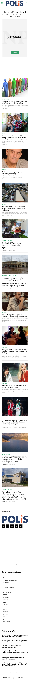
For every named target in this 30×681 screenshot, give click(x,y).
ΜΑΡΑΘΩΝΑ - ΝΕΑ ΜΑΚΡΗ (9, 275)
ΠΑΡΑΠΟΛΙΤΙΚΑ (6, 99)
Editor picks (6, 454)
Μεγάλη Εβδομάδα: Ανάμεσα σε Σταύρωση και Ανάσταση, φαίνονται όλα (14, 316)
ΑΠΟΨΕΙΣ (4, 169)
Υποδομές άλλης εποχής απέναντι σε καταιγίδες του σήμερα (13, 245)
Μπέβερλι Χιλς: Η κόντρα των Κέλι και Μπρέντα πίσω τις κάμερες (14, 386)
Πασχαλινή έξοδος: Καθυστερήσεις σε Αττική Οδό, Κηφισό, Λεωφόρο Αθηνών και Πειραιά (14, 208)
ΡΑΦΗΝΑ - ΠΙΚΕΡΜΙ (7, 240)
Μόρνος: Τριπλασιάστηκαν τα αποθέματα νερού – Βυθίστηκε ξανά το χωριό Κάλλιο (14, 459)
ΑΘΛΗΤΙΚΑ (4, 418)
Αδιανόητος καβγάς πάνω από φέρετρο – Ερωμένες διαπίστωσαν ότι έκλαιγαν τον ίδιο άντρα (14, 351)
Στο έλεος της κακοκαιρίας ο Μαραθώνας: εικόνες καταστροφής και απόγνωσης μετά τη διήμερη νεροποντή (14, 282)
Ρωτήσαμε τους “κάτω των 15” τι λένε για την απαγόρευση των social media (14, 137)
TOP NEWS (4, 204)
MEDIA (3, 133)
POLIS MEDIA (5, 250)
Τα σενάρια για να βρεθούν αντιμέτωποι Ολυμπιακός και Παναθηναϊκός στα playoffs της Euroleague (14, 422)
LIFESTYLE (4, 347)
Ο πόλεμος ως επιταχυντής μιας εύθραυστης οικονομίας (12, 173)
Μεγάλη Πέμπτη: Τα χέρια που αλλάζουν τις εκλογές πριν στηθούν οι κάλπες (15, 102)
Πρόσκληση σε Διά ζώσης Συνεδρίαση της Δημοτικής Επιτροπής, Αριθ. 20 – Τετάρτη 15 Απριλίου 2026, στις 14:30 (15, 496)
